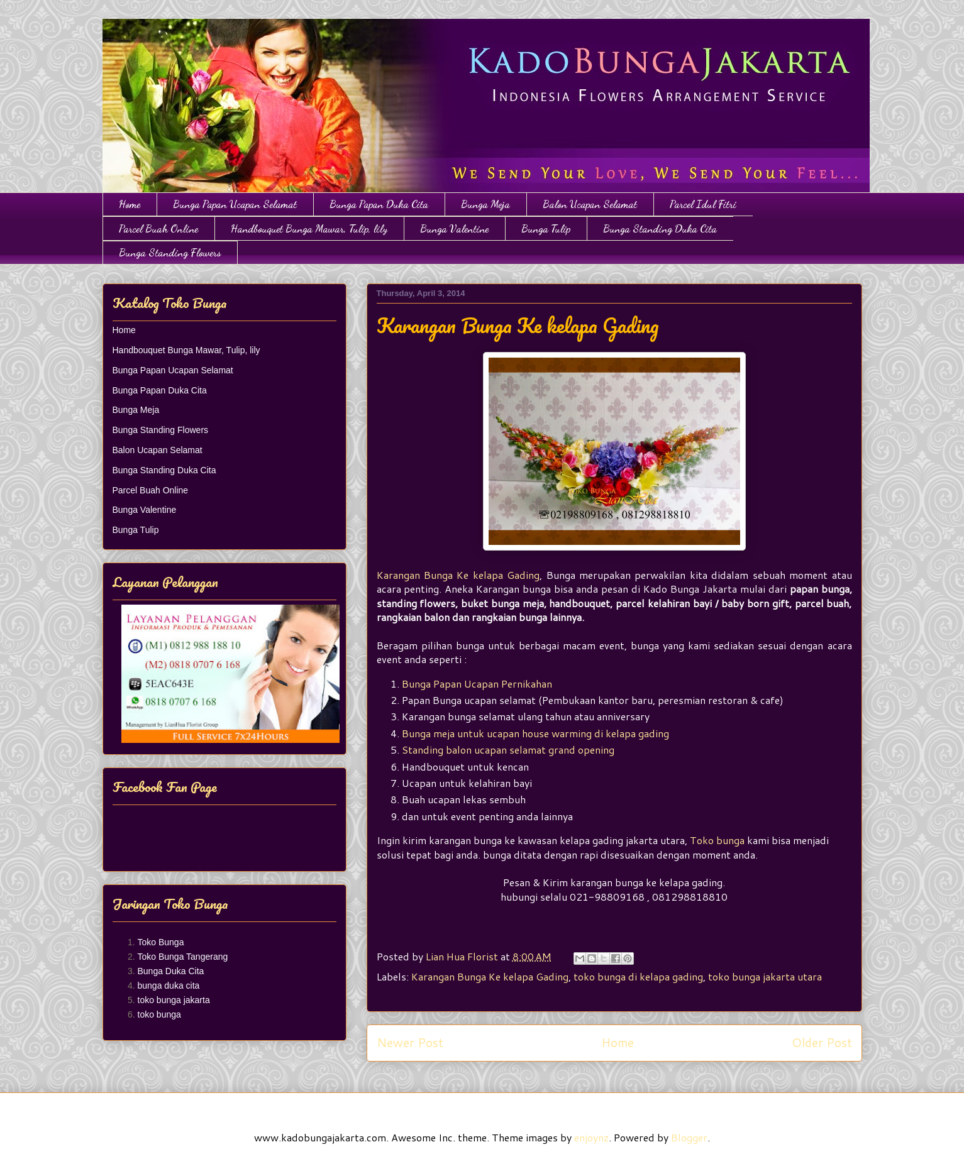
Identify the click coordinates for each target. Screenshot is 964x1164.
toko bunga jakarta (174, 1000)
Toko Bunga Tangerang (183, 957)
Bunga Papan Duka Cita (379, 204)
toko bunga (159, 1014)
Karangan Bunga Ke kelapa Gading (458, 575)
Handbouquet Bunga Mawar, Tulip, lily (309, 228)
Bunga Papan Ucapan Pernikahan (477, 683)
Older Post (822, 1042)
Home (129, 204)
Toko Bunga (161, 942)
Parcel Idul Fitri (703, 204)
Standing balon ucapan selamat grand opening (508, 749)
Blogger (689, 1137)
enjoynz (591, 1137)
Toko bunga (717, 840)
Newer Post (410, 1042)
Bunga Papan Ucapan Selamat (235, 204)
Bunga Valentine (454, 228)
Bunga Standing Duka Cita (660, 228)
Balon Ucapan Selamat (590, 204)
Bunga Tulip (545, 228)
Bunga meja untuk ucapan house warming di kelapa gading (535, 733)
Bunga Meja (485, 204)
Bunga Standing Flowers (170, 252)
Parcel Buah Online (158, 228)
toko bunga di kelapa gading (638, 976)
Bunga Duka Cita (171, 971)
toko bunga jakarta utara (765, 976)
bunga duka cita (169, 985)
